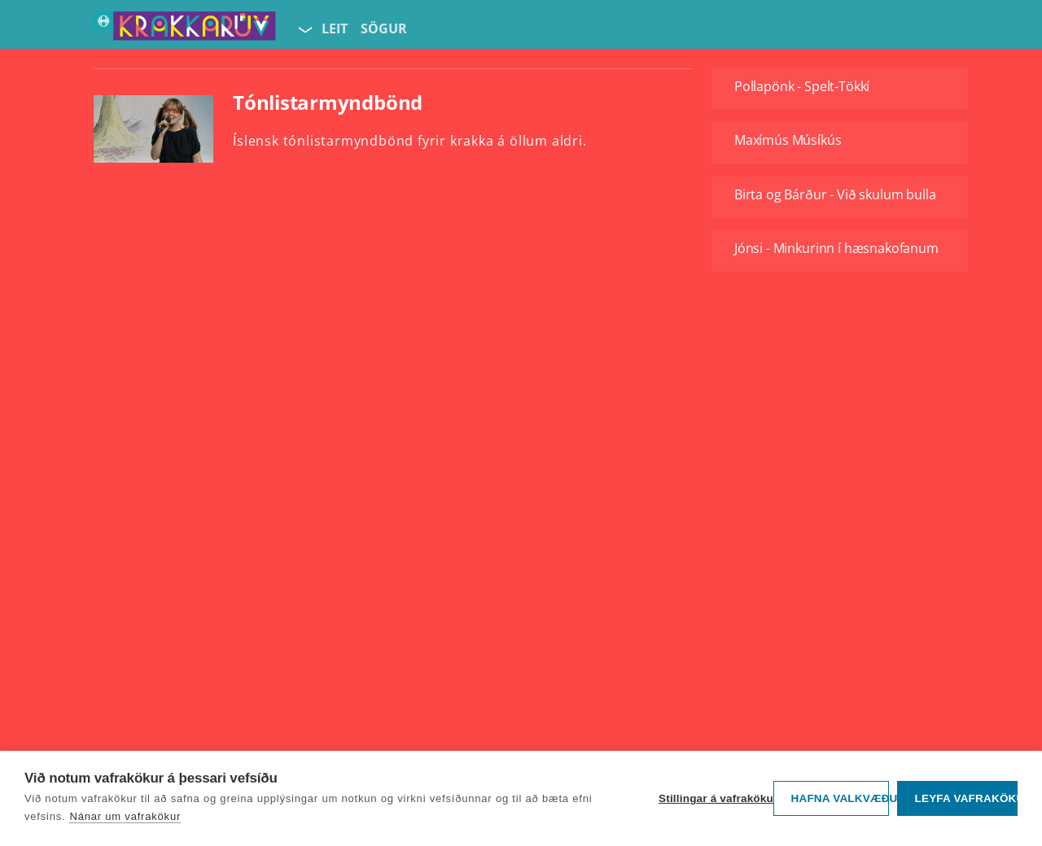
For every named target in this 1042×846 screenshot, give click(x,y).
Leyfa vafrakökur (966, 798)
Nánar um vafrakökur (125, 816)
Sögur (384, 28)
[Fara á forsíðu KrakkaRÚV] (185, 29)
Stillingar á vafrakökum (712, 798)
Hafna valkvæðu (839, 798)
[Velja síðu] (303, 29)
